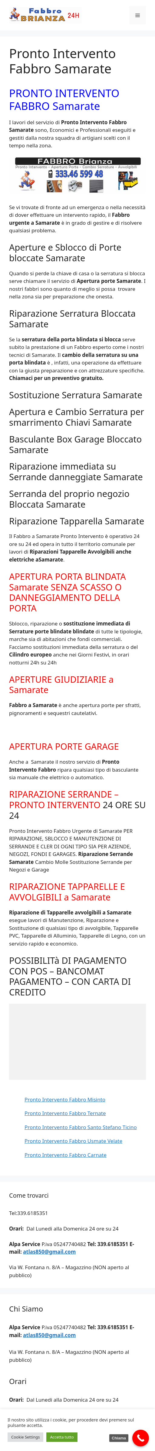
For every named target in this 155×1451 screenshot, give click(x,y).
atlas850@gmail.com (49, 1251)
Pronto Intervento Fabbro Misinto (65, 1099)
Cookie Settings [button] (25, 1437)
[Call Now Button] (140, 1438)
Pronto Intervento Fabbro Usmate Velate (73, 1140)
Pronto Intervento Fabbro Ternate (65, 1113)
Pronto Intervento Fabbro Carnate (66, 1154)
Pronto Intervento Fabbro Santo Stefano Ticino (81, 1127)
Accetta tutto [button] (62, 1437)
